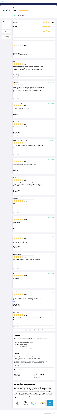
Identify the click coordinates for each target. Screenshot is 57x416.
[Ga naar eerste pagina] (26, 330)
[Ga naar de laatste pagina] (42, 330)
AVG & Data (12, 412)
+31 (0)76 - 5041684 (40, 374)
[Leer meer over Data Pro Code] (17, 403)
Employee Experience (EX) (45, 391)
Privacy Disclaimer (5, 412)
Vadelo (15, 8)
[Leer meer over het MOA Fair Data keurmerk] (25, 403)
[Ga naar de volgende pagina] (38, 330)
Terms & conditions (23, 412)
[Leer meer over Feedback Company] (34, 403)
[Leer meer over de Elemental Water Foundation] (50, 403)
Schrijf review (22, 13)
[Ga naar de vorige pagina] (30, 330)
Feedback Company (47, 413)
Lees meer (15, 70)
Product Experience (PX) (34, 391)
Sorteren (43, 38)
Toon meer (34, 34)
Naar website (6, 15)
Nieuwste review (50, 39)
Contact (16, 412)
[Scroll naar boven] (54, 413)
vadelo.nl (37, 375)
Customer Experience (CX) (22, 391)
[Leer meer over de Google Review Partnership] (42, 403)
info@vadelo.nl (39, 373)
